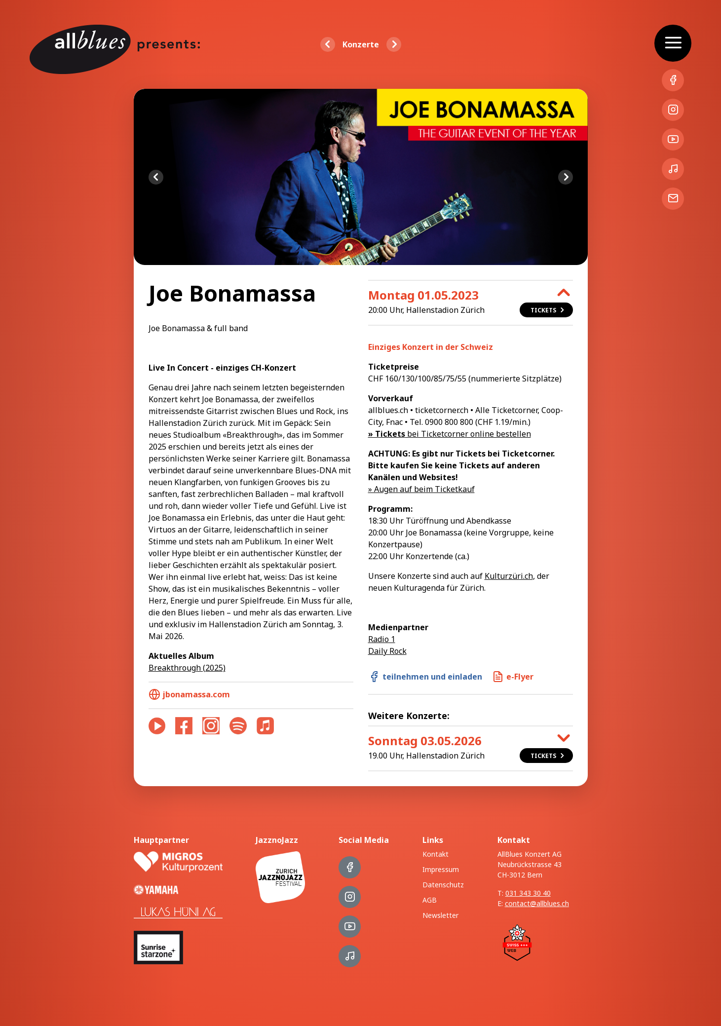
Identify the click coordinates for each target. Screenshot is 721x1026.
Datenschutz (443, 884)
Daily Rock (387, 651)
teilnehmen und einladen (425, 676)
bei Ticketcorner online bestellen (449, 433)
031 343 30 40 (528, 893)
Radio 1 (381, 639)
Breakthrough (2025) (187, 667)
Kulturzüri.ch (509, 575)
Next (565, 177)
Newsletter (440, 915)
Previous (156, 177)
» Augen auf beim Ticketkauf (421, 489)
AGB (429, 900)
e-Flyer (512, 676)
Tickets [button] (548, 310)
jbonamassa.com (189, 694)
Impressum (440, 869)
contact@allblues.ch (537, 903)
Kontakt (435, 854)
